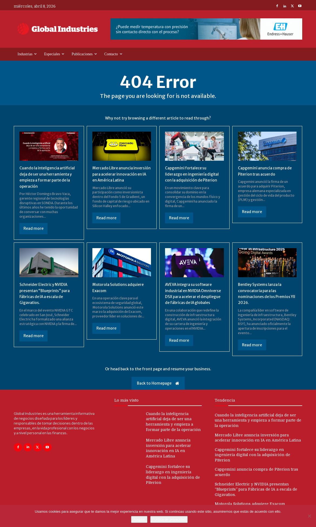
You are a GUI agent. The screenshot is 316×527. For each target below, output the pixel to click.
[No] (309, 516)
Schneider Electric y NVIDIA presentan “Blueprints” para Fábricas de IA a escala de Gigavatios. (256, 490)
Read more (33, 228)
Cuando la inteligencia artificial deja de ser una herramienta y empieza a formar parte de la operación (258, 421)
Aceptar (139, 519)
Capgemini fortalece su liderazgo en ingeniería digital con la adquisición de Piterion (252, 456)
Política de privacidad (169, 519)
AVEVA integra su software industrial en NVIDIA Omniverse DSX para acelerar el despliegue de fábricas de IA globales (192, 296)
